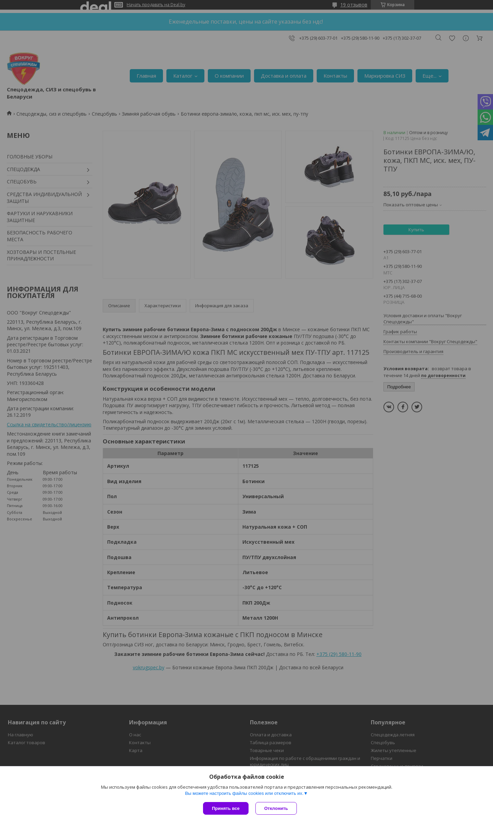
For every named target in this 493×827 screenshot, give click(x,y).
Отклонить (276, 808)
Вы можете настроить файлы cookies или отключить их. (244, 793)
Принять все (226, 808)
